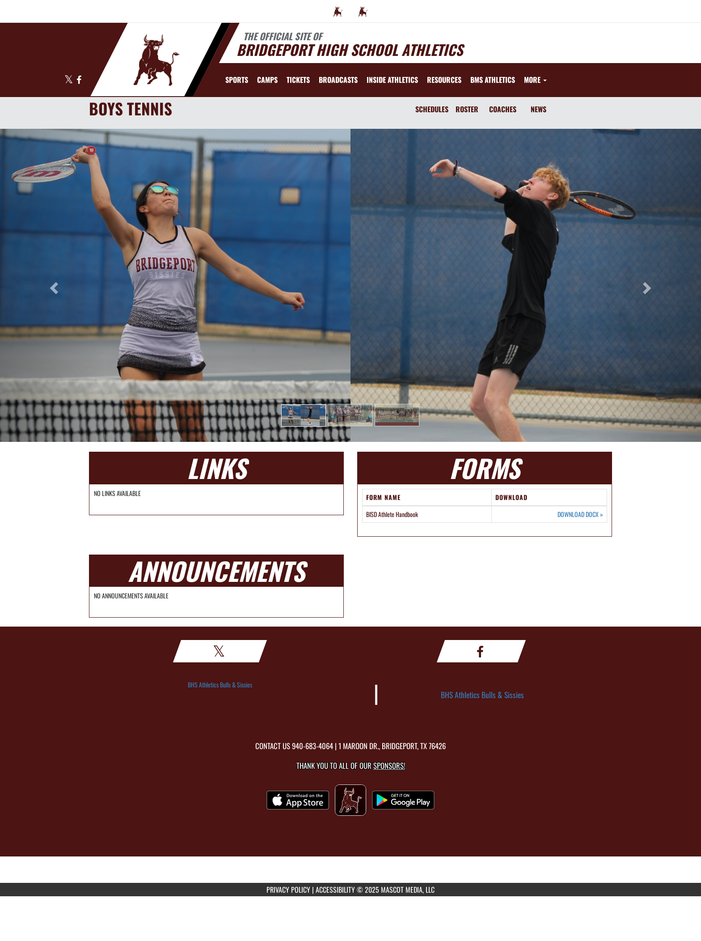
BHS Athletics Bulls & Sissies (220, 684)
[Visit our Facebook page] (78, 80)
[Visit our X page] (69, 80)
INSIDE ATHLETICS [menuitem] (392, 79)
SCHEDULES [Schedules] (431, 109)
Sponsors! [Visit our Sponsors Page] (389, 765)
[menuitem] (337, 11)
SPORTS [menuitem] (236, 79)
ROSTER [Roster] (467, 109)
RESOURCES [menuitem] (444, 79)
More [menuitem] (535, 79)
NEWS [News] (538, 109)
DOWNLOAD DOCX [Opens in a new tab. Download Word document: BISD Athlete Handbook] (580, 514)
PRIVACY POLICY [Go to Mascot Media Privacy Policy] (288, 889)
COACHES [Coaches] (502, 109)
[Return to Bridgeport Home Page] (156, 58)
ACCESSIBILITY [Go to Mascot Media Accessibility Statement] (335, 889)
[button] (303, 415)
